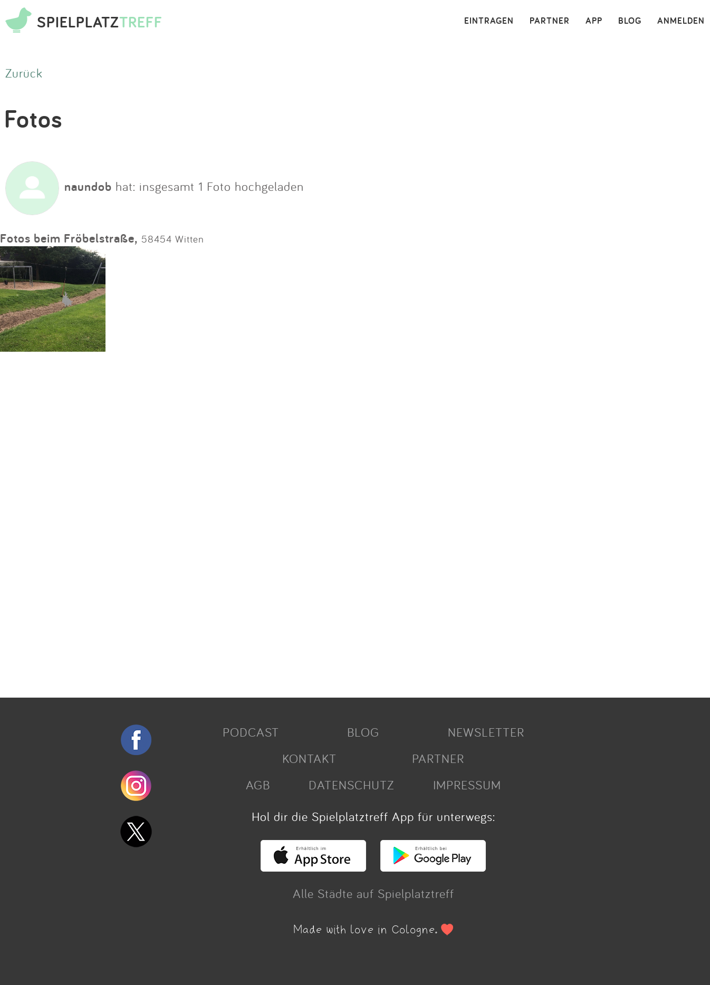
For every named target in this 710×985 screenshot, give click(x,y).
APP (594, 21)
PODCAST (251, 732)
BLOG (629, 21)
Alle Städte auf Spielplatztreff (373, 893)
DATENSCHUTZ (351, 785)
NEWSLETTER (486, 732)
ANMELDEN (681, 21)
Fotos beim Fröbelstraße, (69, 238)
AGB (258, 785)
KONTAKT (309, 758)
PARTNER (550, 21)
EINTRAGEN (489, 21)
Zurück (24, 73)
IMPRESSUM (467, 785)
